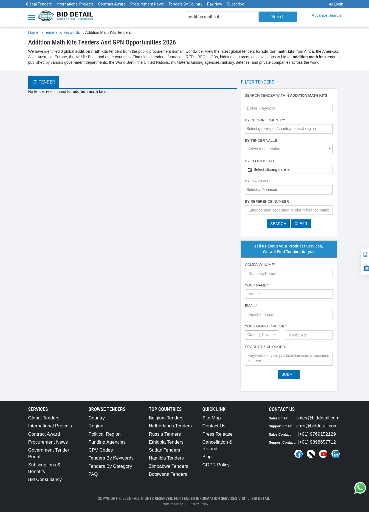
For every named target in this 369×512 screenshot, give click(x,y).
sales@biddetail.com (317, 418)
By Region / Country (265, 120)
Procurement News (147, 4)
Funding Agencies (107, 442)
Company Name (260, 265)
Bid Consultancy (45, 479)
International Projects (75, 4)
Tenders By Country (185, 4)
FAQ (93, 474)
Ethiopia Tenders (166, 442)
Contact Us (214, 425)
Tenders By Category (110, 466)
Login (336, 4)
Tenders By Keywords (111, 458)
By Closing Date (261, 161)
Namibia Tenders (166, 458)
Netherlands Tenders (170, 425)
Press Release (217, 434)
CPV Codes (101, 450)
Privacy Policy (198, 504)
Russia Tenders (165, 434)
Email (251, 306)
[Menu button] (33, 17)
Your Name (256, 285)
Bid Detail (260, 498)
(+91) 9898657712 (317, 442)
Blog (207, 456)
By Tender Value (261, 140)
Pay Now (214, 4)
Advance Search (326, 15)
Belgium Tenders (166, 418)
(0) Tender (43, 82)
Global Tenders (39, 4)
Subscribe (235, 4)
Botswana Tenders (168, 474)
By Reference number (267, 201)
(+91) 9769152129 (317, 434)
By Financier (257, 181)
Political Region (105, 434)
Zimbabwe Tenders (168, 466)
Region (96, 425)
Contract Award (112, 4)
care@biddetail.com (317, 425)
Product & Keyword (266, 347)
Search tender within (286, 95)
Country (97, 418)
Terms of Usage (172, 504)
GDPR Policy (216, 465)
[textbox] (290, 128)
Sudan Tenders (164, 450)
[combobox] (289, 128)
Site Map (211, 418)
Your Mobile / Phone (266, 326)
